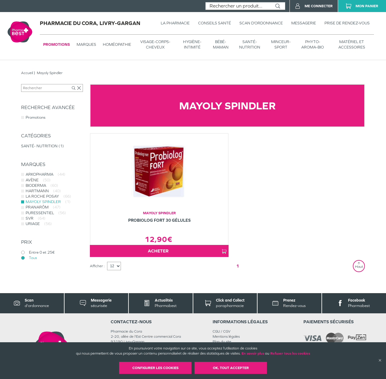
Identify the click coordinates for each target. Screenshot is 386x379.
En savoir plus (253, 353)
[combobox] (238, 6)
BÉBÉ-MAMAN (221, 44)
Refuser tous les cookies (290, 353)
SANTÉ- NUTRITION (249, 44)
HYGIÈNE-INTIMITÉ (192, 44)
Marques (86, 44)
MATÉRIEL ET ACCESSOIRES (351, 44)
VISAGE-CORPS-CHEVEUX (155, 44)
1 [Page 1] (237, 265)
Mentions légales (226, 336)
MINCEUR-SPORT (281, 44)
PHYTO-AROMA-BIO (312, 44)
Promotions (56, 44)
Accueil (27, 73)
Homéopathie (117, 44)
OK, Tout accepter (231, 368)
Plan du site (222, 342)
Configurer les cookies (155, 368)
